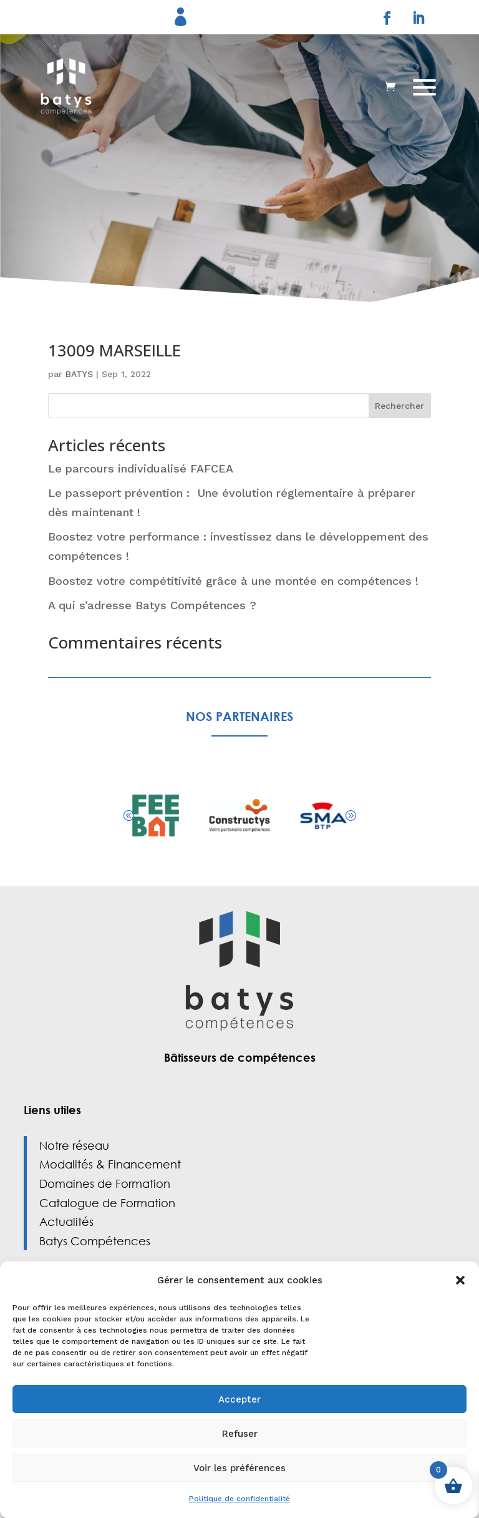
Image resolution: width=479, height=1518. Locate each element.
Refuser (240, 1433)
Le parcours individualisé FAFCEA (142, 468)
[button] (460, 1280)
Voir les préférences (239, 1468)
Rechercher (399, 406)
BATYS (79, 374)
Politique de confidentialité (239, 1498)
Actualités (66, 1221)
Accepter (239, 1399)
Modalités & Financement (110, 1164)
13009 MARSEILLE (114, 350)
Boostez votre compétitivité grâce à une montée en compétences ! (233, 580)
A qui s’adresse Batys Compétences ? (152, 605)
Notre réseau (74, 1145)
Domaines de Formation (104, 1183)
